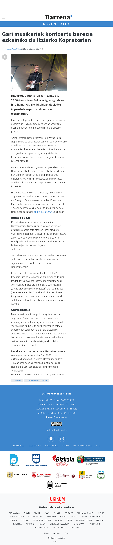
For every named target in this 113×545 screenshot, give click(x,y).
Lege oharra (35, 446)
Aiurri (37, 513)
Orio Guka (79, 524)
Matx (46, 533)
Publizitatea (51, 446)
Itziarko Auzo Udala (13, 49)
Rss (98, 446)
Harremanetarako (82, 446)
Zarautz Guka (41, 528)
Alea (47, 513)
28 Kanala (75, 528)
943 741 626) (70, 408)
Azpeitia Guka (17, 517)
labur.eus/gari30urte (44, 212)
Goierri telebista (42, 520)
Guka (69, 520)
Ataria (101, 513)
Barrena (51, 517)
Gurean (56, 533)
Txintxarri (94, 524)
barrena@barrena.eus (56, 417)
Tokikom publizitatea (56, 538)
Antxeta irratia (85, 513)
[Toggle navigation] (4, 17)
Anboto (69, 513)
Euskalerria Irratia (92, 517)
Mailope (30, 524)
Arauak (65, 446)
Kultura (16, 380)
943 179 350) (67, 400)
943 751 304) (68, 404)
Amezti (57, 513)
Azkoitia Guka (35, 517)
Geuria (13, 520)
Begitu (63, 517)
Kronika (17, 524)
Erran (75, 517)
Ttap (67, 533)
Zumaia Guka (58, 528)
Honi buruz (18, 446)
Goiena (24, 520)
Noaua (42, 524)
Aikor (27, 513)
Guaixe (58, 520)
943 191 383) (70, 413)
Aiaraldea (14, 513)
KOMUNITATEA (56, 24)
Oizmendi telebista (59, 524)
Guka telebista (84, 520)
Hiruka (99, 520)
